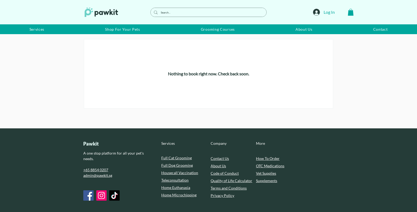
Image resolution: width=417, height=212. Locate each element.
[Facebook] (88, 195)
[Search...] (208, 12)
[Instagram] (101, 195)
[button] (351, 12)
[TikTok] (114, 195)
